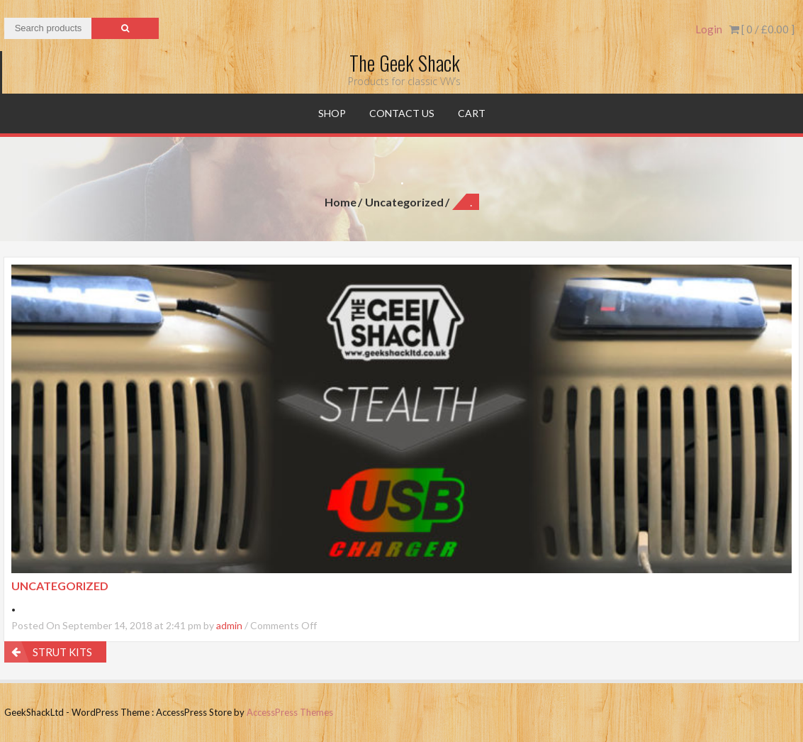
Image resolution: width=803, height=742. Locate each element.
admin (229, 625)
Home (340, 202)
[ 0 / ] (761, 29)
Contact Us (401, 113)
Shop (332, 113)
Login (708, 29)
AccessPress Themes (290, 712)
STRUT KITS (62, 652)
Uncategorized (404, 202)
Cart (471, 113)
